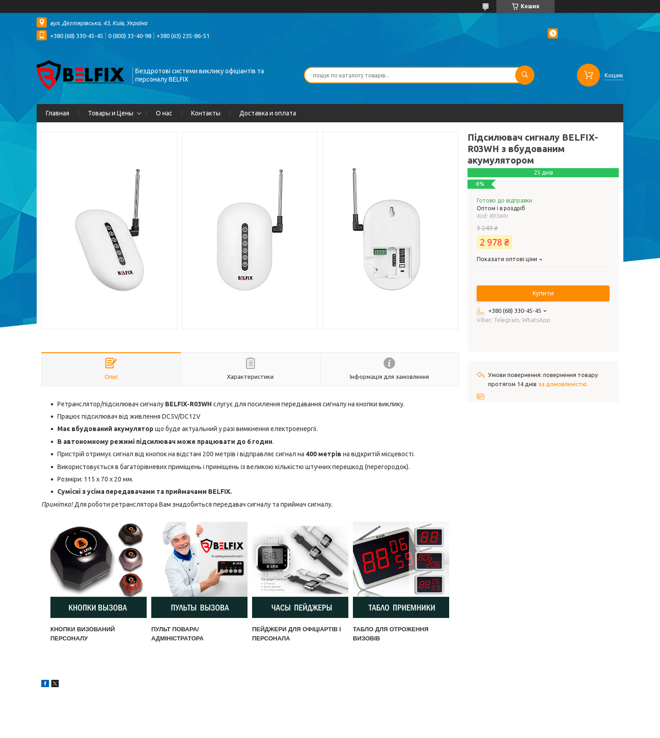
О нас (164, 113)
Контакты (205, 113)
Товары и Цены (110, 113)
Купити (543, 293)
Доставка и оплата (267, 113)
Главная (57, 113)
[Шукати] (524, 75)
